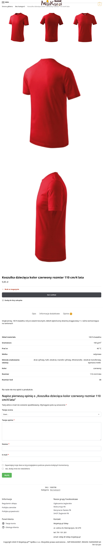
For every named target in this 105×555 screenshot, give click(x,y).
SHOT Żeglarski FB (61, 513)
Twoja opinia (8, 420)
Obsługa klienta (10, 527)
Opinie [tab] (67, 313)
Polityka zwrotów (9, 507)
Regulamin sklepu (9, 503)
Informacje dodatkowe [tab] (49, 313)
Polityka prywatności (10, 511)
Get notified (51, 295)
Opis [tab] (34, 313)
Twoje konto (9, 523)
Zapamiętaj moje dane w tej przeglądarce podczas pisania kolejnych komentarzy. (37, 465)
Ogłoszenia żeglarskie (63, 503)
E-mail (5, 454)
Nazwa (5, 444)
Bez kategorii (20, 6)
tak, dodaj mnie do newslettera (17, 469)
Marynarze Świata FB (62, 510)
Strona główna (7, 6)
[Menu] (5, 2)
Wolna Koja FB (59, 507)
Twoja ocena (7, 410)
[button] (99, 4)
